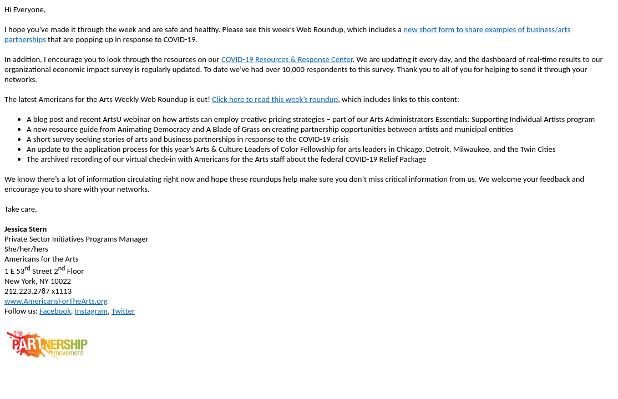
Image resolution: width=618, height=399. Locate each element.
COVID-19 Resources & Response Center (286, 59)
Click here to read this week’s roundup (275, 99)
